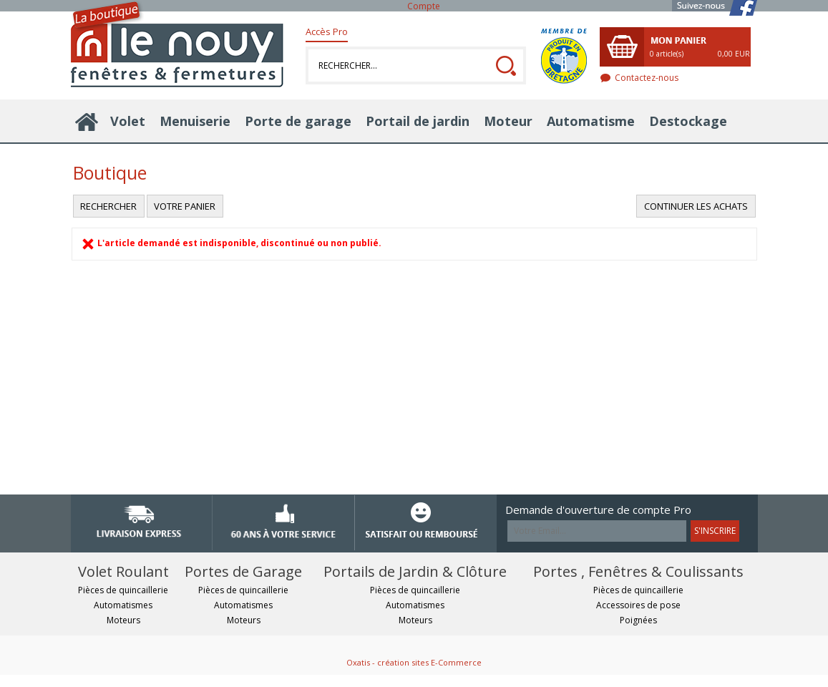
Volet (127, 121)
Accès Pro (327, 31)
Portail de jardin (417, 121)
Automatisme (591, 121)
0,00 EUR (734, 54)
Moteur (508, 121)
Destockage (688, 121)
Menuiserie (195, 121)
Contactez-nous (646, 78)
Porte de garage (298, 121)
